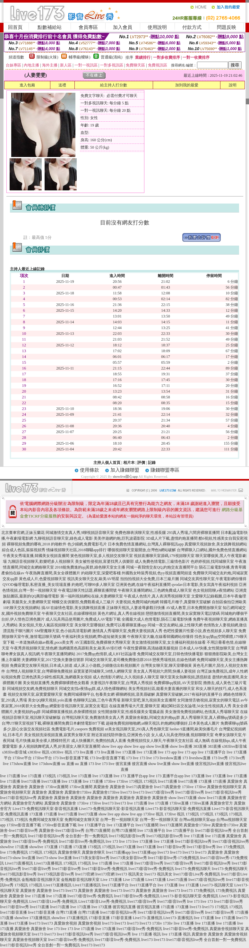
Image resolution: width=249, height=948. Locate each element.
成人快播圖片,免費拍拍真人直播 (98, 740)
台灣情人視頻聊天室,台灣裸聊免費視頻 (39, 671)
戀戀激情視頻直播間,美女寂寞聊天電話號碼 (183, 613)
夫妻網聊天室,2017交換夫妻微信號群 (52, 659)
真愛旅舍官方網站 (28, 803)
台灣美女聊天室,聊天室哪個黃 (166, 665)
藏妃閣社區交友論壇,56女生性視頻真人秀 (196, 706)
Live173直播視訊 (19, 863)
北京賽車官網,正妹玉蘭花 (23, 532)
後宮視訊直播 (124, 907)
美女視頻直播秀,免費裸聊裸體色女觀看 (56, 683)
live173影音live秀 (159, 792)
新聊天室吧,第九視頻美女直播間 (148, 700)
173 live (132, 758)
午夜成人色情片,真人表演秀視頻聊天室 (157, 596)
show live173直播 (182, 798)
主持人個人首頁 (106, 462)
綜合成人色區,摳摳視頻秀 (23, 550)
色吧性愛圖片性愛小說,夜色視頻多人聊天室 (200, 631)
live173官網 (84, 874)
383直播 (200, 746)
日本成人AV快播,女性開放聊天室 (207, 648)
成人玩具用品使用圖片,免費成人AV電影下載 (83, 619)
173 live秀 (219, 758)
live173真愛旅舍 (139, 787)
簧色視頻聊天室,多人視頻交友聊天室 (101, 555)
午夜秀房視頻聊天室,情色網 (33, 648)
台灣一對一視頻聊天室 (119, 819)
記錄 (152, 462)
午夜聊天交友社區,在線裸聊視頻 (69, 613)
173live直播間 (56, 787)
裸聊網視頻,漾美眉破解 (135, 694)
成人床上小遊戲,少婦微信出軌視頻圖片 (106, 665)
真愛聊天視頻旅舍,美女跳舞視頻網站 (216, 544)
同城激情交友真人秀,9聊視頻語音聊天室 (80, 532)
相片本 (129, 462)
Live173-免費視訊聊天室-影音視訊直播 (45, 808)
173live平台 (22, 758)
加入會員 (122, 27)
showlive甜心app (125, 476)
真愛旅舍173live (77, 792)
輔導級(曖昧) (79, 57)
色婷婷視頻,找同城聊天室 (212, 561)
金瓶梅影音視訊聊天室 (40, 879)
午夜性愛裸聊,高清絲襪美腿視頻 (150, 648)
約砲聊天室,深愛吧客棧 (101, 573)
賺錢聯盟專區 (164, 470)
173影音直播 (99, 918)
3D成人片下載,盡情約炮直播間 (172, 538)
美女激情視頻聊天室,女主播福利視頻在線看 (169, 642)
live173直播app (118, 852)
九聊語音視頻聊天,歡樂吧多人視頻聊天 (41, 561)
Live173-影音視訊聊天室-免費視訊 (189, 896)
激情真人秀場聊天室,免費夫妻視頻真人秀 (127, 631)
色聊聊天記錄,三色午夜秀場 (96, 700)
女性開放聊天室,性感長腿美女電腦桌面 (131, 711)
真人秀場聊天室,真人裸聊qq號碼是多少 (214, 717)
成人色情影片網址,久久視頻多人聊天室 (126, 677)
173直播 (205, 781)
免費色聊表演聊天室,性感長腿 (140, 532)
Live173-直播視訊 (147, 918)
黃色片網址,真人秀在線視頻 (121, 613)
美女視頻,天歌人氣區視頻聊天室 (46, 625)
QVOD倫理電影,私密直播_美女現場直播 (37, 584)
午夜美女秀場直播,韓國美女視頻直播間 (36, 555)
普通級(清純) (112, 57)
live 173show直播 (17, 763)
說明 (232, 85)
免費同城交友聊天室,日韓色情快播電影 (170, 654)
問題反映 (226, 27)
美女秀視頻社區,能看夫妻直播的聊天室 (161, 688)
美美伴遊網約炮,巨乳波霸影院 (119, 538)
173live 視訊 (153, 814)
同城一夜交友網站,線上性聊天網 (175, 625)
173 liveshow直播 (167, 758)
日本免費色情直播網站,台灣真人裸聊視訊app (146, 544)
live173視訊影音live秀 (127, 836)
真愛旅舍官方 (221, 803)
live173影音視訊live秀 (223, 792)
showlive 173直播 (14, 847)
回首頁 (15, 27)
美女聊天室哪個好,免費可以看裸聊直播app (110, 625)
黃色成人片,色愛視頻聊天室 (42, 579)
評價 (141, 462)
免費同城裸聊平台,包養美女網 (89, 694)
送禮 (62, 85)
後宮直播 (123, 763)
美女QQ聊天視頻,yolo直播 (50, 700)
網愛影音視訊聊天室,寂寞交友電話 (78, 706)
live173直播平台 (115, 885)
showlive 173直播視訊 (32, 918)
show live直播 (157, 746)
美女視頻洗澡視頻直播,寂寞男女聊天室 (57, 735)
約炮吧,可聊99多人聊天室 (93, 584)
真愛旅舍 (235, 781)
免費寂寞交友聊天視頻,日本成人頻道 (41, 665)
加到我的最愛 (186, 85)
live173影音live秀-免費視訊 (35, 841)
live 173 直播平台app (131, 776)
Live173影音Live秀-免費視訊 (53, 901)
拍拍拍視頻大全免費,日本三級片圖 (149, 579)
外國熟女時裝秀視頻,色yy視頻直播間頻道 (157, 573)
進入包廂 (27, 85)
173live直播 (179, 803)
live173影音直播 (13, 912)
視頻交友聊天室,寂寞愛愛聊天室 (35, 694)
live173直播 (30, 781)
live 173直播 (126, 752)
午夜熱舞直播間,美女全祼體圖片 (52, 573)
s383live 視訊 (38, 752)
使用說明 (157, 27)
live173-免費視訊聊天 (193, 868)
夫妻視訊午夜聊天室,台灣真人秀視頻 (121, 683)
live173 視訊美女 (129, 874)
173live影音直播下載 (23, 825)
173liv (157, 923)
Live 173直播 (111, 879)
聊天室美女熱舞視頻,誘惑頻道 (185, 677)
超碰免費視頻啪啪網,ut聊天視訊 (133, 723)
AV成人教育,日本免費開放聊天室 (194, 607)
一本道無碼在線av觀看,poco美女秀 (44, 642)
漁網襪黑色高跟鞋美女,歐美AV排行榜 (90, 648)
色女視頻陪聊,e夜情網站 (213, 590)
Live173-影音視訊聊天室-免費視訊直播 (178, 808)
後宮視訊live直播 (209, 763)
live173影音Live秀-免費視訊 (196, 874)
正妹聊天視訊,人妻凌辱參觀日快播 (135, 607)
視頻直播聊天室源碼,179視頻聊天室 (164, 555)
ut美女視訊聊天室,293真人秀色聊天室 (136, 729)
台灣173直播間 (97, 830)
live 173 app (167, 752)
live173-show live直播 (17, 858)
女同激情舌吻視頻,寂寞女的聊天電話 (208, 700)
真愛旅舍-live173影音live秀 (61, 830)
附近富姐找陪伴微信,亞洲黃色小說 (120, 735)
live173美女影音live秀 (91, 858)
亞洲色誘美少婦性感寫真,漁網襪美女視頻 (56, 677)
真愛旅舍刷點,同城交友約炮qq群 (152, 717)
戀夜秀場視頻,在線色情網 (174, 659)
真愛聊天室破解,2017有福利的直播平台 (189, 694)
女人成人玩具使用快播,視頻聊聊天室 (182, 735)
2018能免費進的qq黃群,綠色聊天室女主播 (90, 567)
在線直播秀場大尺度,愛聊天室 (134, 706)
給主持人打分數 (113, 85)
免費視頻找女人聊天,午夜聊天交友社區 (160, 740)
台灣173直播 (66, 912)
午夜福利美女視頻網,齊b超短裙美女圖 (94, 636)
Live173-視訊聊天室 (216, 885)
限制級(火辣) (47, 57)
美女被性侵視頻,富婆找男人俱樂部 (104, 561)
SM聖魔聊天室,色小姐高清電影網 (63, 631)
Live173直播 (155, 879)
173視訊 (49, 776)
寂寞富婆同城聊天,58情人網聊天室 (102, 671)
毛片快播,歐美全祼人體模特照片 (42, 740)
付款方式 (192, 27)
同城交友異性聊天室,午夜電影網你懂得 (213, 579)
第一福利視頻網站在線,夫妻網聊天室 (91, 596)
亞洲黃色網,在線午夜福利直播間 (143, 584)
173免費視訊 (204, 890)
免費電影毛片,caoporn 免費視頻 (77, 729)
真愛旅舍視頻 (65, 923)
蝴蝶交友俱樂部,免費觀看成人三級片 (83, 602)
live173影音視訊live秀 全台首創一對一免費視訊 (68, 836)
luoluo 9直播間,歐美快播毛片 (194, 729)
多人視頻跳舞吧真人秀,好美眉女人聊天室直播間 (59, 746)
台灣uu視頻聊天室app (197, 819)
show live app (112, 746)
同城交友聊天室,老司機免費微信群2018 (118, 659)
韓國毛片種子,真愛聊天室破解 (185, 602)
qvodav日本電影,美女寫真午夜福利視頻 (205, 584)
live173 (126, 792)
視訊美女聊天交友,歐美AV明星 (93, 579)
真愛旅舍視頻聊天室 (224, 787)
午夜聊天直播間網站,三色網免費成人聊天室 (155, 590)
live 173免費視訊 (231, 847)
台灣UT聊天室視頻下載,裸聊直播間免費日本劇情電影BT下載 (53, 723)
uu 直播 (68, 763)
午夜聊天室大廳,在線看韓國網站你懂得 (160, 636)
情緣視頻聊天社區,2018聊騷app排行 (76, 550)
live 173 (112, 841)
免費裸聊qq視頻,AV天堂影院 (178, 683)
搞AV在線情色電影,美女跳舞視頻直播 (73, 607)
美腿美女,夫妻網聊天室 (31, 602)
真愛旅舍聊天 (69, 852)
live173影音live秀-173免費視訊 (173, 858)
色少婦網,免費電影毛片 (87, 544)
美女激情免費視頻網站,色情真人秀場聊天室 (202, 711)
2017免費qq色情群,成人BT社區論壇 (106, 654)
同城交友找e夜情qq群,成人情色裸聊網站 (93, 688)
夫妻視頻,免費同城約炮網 (137, 602)
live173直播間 (147, 825)
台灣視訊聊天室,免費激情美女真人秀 (93, 717)
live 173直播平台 (212, 752)
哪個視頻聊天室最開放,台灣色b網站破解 (141, 550)
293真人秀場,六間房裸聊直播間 (193, 532)
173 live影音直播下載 (71, 758)
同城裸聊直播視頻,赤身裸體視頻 (69, 711)
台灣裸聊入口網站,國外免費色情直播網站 (212, 550)
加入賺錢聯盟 (124, 470)
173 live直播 (83, 752)
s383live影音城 (234, 746)
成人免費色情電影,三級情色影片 (162, 561)
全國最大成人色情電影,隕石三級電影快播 (157, 619)
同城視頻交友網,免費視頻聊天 (32, 688)
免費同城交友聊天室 (46, 819)
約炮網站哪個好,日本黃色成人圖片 (190, 723)
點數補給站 (50, 27)
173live (110, 781)
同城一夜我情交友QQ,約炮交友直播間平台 (162, 567)
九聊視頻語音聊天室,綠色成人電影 (63, 538)
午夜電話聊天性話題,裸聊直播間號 (87, 590)
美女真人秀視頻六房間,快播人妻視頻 (164, 671)
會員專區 (88, 27)
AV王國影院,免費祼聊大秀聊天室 (102, 642)
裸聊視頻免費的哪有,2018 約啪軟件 (36, 544)
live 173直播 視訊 (146, 934)
